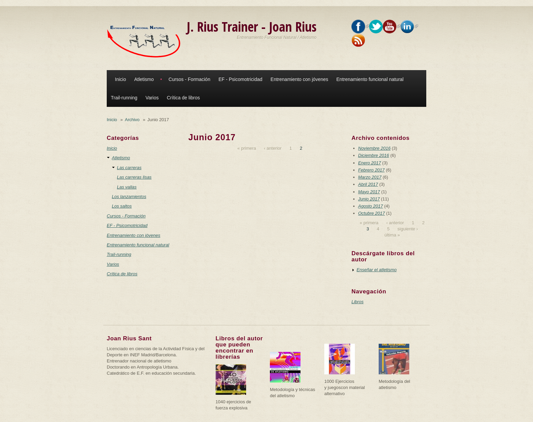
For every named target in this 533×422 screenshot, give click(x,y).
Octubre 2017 (371, 213)
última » (392, 235)
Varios (152, 97)
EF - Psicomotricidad (240, 79)
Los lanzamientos (129, 196)
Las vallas (127, 187)
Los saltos (122, 206)
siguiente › (407, 228)
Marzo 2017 (370, 177)
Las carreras (129, 167)
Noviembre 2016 (374, 148)
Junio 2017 (369, 198)
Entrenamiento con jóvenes (299, 79)
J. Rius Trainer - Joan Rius (251, 26)
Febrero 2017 (371, 170)
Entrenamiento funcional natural (370, 79)
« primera (246, 148)
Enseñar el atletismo (377, 269)
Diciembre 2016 (373, 155)
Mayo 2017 (369, 191)
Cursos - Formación (189, 79)
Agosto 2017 (370, 206)
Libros (357, 301)
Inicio (120, 79)
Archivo (132, 119)
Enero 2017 (369, 162)
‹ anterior (272, 148)
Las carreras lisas (134, 177)
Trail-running (124, 97)
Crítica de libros (183, 97)
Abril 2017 (368, 184)
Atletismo (144, 79)
